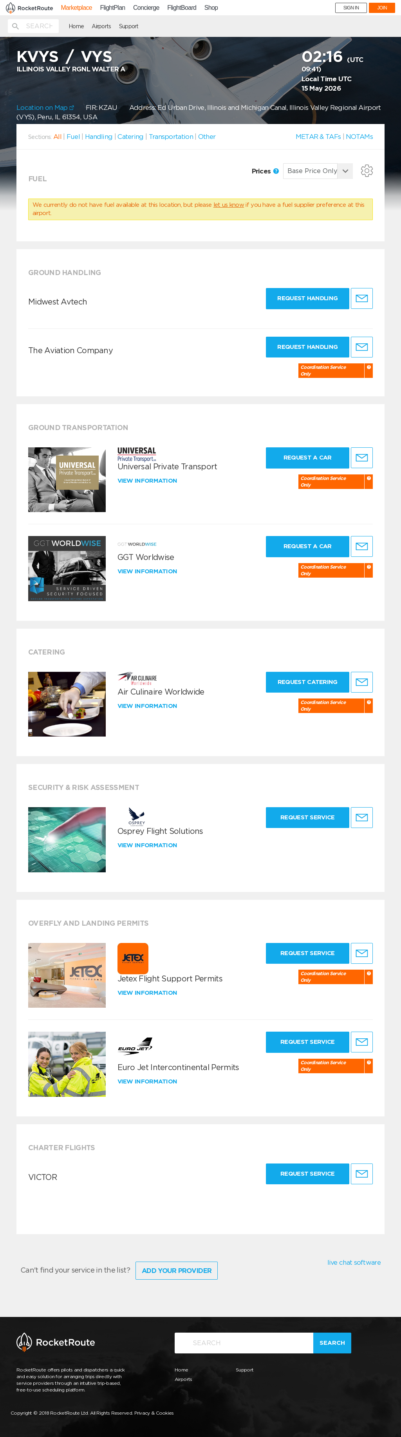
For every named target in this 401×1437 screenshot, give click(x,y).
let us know (228, 204)
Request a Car (308, 457)
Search (332, 1342)
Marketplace (76, 8)
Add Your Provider (176, 1271)
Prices (265, 171)
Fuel (73, 136)
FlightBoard (181, 8)
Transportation (171, 136)
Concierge (146, 8)
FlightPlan (112, 8)
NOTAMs (359, 136)
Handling (98, 136)
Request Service (307, 817)
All (57, 136)
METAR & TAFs (318, 136)
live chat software (354, 1262)
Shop (211, 8)
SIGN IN (351, 8)
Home (76, 26)
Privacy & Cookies (154, 1413)
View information (148, 480)
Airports (101, 26)
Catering (130, 136)
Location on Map (45, 107)
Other (207, 136)
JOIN (382, 8)
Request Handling (307, 298)
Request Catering (308, 682)
